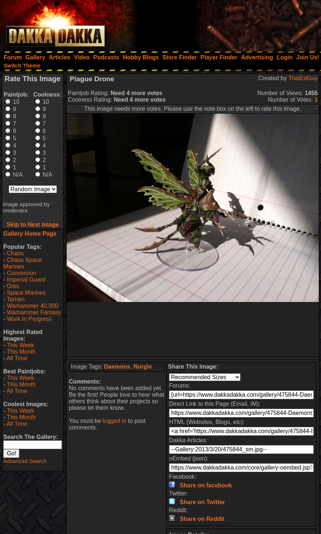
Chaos (15, 253)
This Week (20, 345)
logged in (114, 421)
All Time (17, 358)
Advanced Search (24, 461)
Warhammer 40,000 (32, 306)
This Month (21, 352)
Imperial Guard (26, 279)
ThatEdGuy (303, 78)
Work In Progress (29, 319)
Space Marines (26, 293)
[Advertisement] (223, 24)
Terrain (15, 299)
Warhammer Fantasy (34, 312)
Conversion (21, 273)
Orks (13, 286)
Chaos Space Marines (22, 263)
